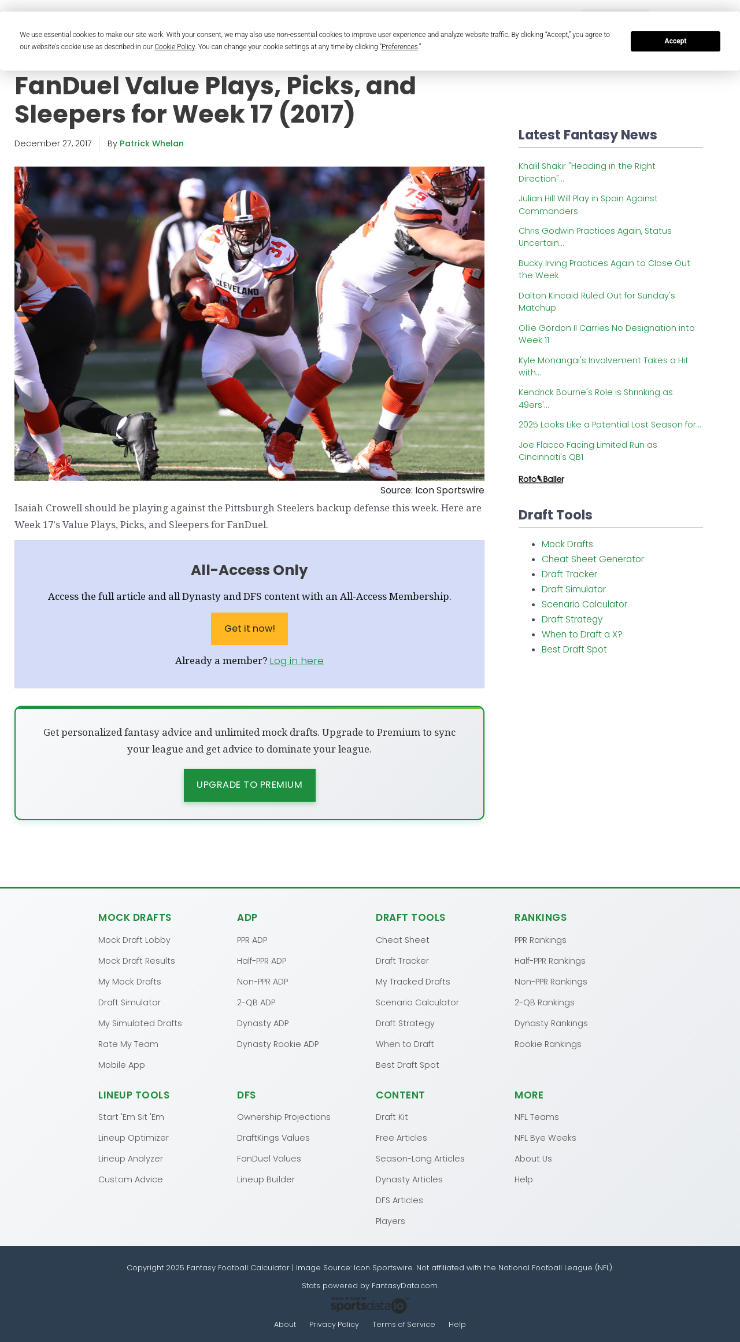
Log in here (296, 661)
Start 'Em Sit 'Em (131, 1117)
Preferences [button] (400, 47)
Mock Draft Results (136, 960)
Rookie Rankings (548, 1043)
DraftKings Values (273, 1138)
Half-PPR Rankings (550, 960)
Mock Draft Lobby (134, 939)
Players (390, 1221)
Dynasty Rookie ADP (278, 1043)
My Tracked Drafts (413, 981)
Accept (676, 41)
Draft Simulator (574, 589)
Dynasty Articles (409, 1179)
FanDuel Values (269, 1158)
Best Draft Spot (574, 649)
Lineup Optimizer (133, 1138)
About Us (533, 1158)
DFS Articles (399, 1200)
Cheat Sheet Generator (593, 559)
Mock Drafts (567, 544)
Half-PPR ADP (261, 960)
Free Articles (401, 1138)
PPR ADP (252, 939)
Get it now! (249, 628)
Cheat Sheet (403, 939)
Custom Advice (130, 1179)
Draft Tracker (569, 574)
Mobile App (121, 1064)
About (284, 1325)
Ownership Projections (284, 1117)
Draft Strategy (572, 619)
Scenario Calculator (584, 604)
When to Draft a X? (582, 634)
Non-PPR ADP (262, 981)
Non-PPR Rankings (551, 981)
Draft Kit (392, 1117)
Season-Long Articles (420, 1158)
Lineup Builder (266, 1179)
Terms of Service (404, 1325)
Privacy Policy (334, 1325)
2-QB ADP (256, 1002)
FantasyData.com (405, 1285)
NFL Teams (537, 1117)
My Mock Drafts (129, 981)
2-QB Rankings (545, 1002)
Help (524, 1179)
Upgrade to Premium (249, 784)
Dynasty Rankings (551, 1022)
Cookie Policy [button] (174, 47)
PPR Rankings (541, 939)
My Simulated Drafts (140, 1022)
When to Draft (405, 1043)
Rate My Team (128, 1043)
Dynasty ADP (262, 1022)
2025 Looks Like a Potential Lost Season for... (610, 424)
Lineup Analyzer (130, 1158)
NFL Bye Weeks (545, 1138)
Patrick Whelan (152, 143)
